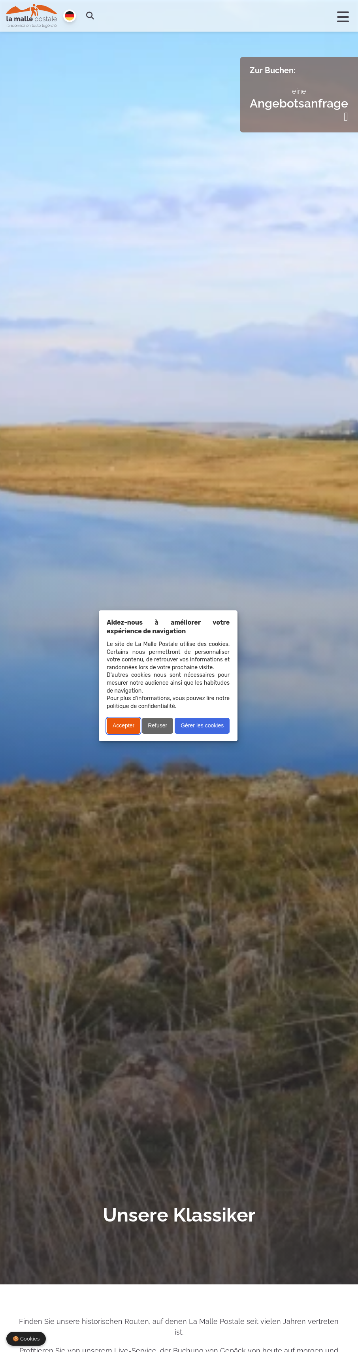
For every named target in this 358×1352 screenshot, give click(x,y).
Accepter (123, 725)
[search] (90, 16)
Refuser (157, 725)
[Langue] (69, 15)
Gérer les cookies (202, 725)
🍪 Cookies (26, 1339)
